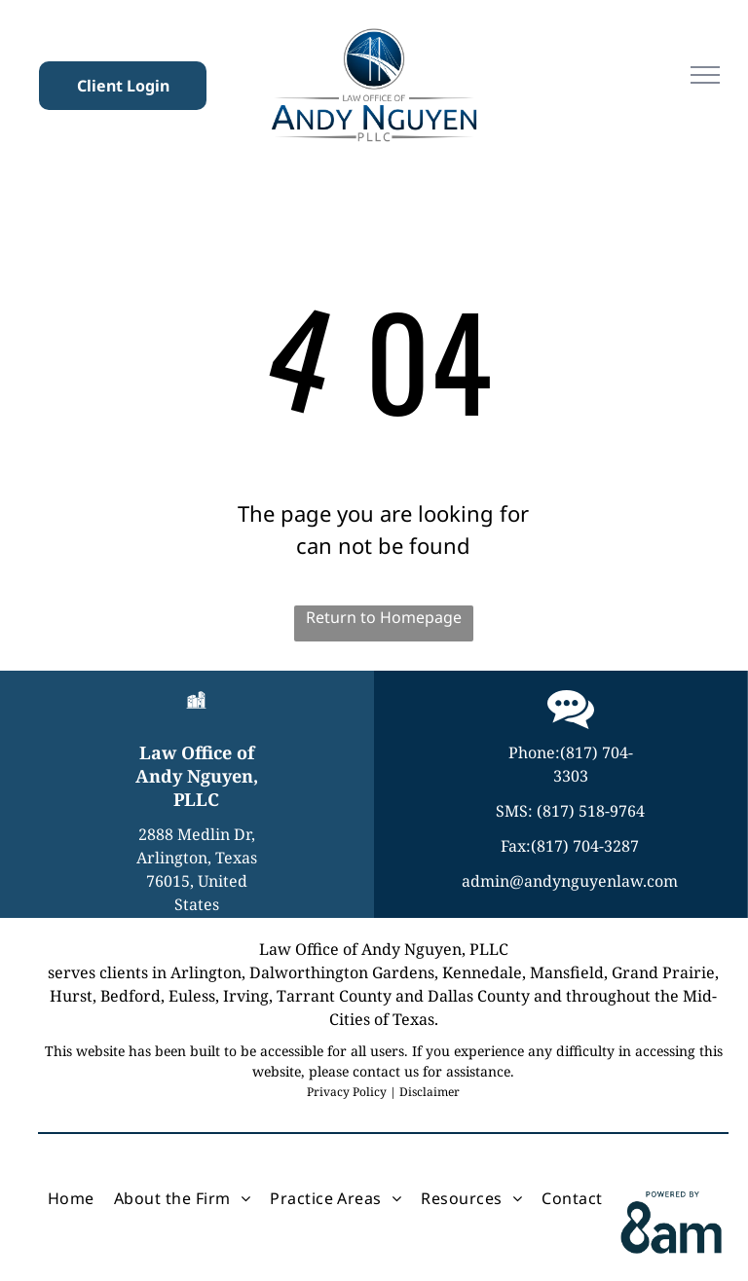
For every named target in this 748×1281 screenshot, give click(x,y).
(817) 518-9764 (591, 811)
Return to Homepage (384, 617)
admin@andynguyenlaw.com (570, 881)
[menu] (705, 75)
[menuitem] (71, 1198)
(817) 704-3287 (585, 846)
